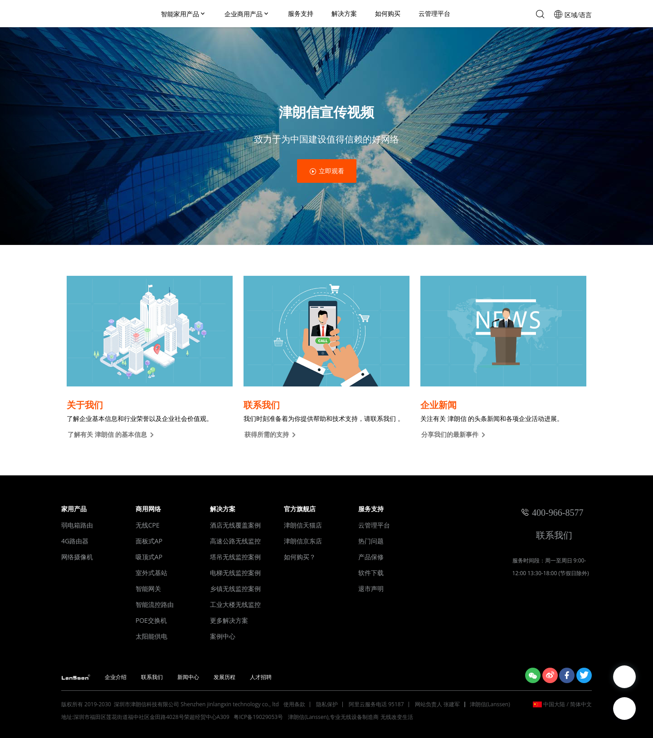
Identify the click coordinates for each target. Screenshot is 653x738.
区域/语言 (577, 15)
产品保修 (371, 556)
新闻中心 (188, 677)
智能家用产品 (183, 14)
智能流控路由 (155, 604)
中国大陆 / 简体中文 (567, 704)
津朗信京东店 (303, 541)
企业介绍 (116, 677)
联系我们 (551, 535)
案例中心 (222, 636)
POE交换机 (151, 620)
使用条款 (294, 704)
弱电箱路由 (77, 525)
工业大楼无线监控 (235, 604)
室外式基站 (151, 572)
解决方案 (344, 13)
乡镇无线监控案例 (235, 588)
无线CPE (148, 525)
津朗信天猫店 (303, 525)
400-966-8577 (557, 512)
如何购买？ (300, 556)
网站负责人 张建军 (437, 704)
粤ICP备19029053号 (259, 717)
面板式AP (149, 541)
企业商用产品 (247, 14)
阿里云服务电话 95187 (376, 704)
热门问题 (371, 541)
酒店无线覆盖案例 (235, 525)
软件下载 (371, 572)
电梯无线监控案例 (235, 572)
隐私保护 (327, 704)
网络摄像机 (77, 556)
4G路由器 (74, 541)
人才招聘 (261, 677)
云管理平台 (434, 13)
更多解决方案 (229, 620)
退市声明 (371, 588)
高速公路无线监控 (235, 541)
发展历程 (224, 677)
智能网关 (148, 588)
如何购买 (387, 13)
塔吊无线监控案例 (235, 556)
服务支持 (300, 13)
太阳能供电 (151, 636)
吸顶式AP (149, 556)
